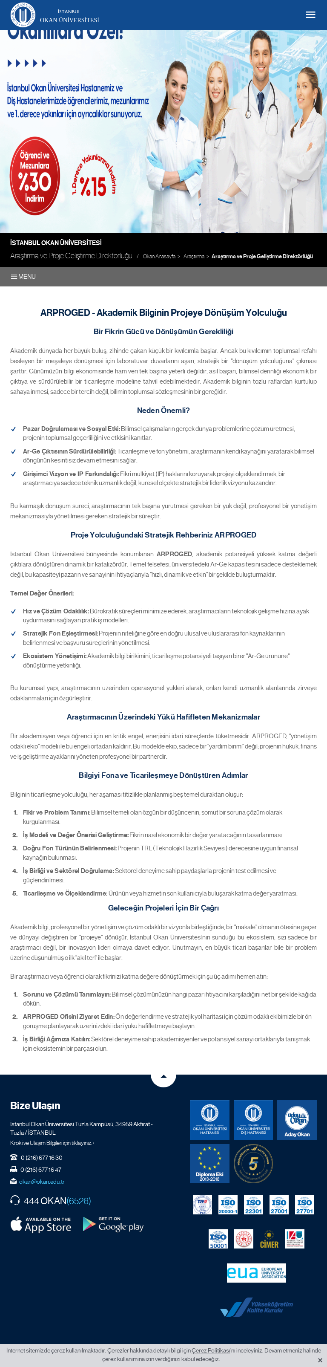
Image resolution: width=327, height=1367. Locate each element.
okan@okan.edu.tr (42, 1181)
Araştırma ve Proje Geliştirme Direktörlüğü (262, 256)
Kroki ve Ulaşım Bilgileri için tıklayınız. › (52, 1142)
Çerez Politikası (211, 1350)
